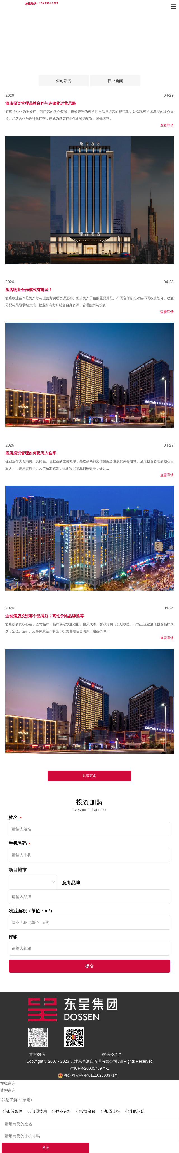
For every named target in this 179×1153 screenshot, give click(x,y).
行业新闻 (115, 81)
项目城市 (18, 869)
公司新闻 (64, 81)
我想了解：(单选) (17, 1099)
